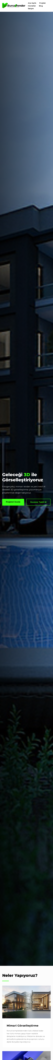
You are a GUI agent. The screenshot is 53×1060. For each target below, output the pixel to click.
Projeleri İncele (13, 502)
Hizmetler (32, 6)
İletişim (31, 9)
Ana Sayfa (32, 3)
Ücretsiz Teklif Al (38, 502)
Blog (41, 6)
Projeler (42, 3)
